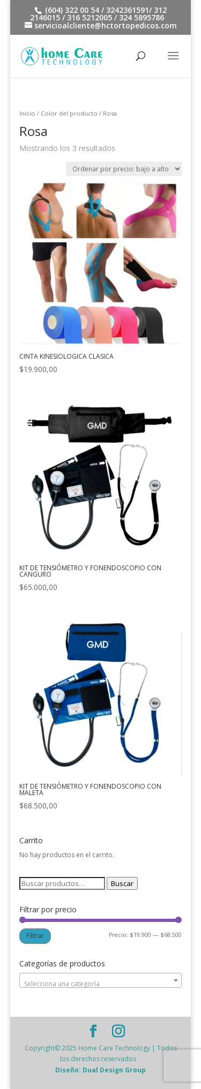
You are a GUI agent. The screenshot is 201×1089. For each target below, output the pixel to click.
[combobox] (100, 980)
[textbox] (101, 984)
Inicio (27, 113)
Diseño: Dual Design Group (100, 1070)
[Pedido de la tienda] (124, 169)
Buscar (122, 883)
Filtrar (35, 935)
